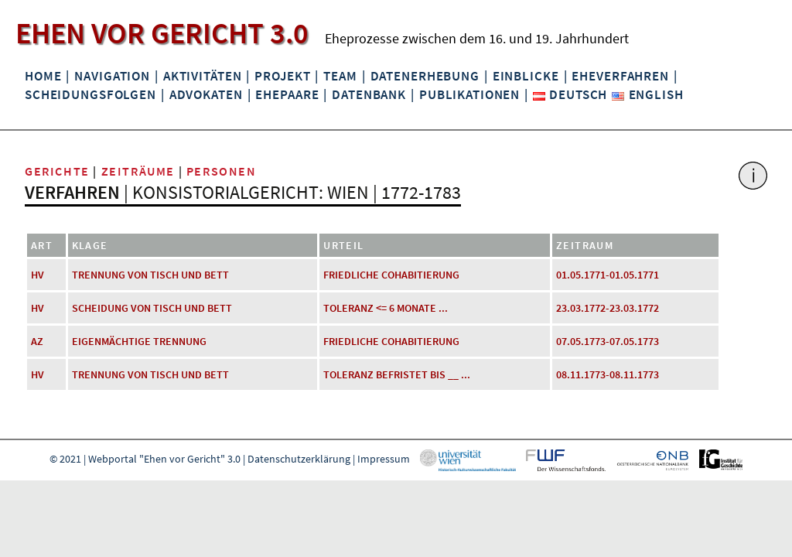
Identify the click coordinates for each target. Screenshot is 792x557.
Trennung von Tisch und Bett (150, 275)
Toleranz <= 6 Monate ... (385, 308)
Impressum (383, 459)
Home (43, 75)
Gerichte (57, 171)
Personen (221, 171)
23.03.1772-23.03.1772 (607, 308)
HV (37, 275)
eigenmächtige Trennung (139, 341)
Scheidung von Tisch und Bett (152, 308)
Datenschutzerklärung (299, 459)
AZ (37, 341)
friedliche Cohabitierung (391, 275)
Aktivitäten (202, 75)
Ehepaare (287, 94)
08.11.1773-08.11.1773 (607, 374)
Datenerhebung (425, 75)
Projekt (282, 75)
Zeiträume (138, 171)
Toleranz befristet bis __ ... (396, 374)
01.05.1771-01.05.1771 (607, 275)
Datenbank (369, 94)
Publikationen (469, 94)
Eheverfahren (620, 75)
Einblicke (526, 75)
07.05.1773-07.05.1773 (607, 341)
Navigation (112, 75)
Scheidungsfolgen (90, 94)
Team (340, 75)
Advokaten (206, 94)
